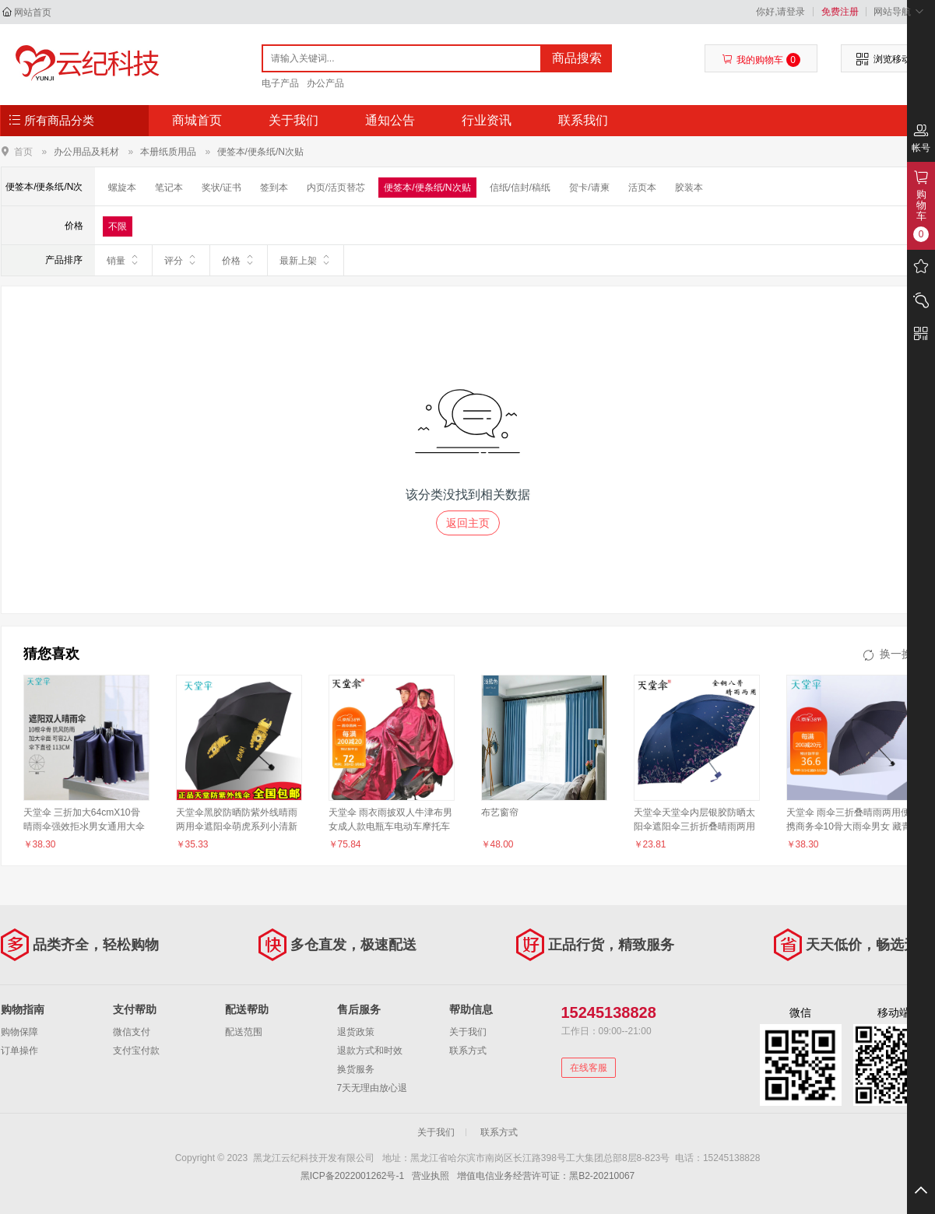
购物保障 (19, 1031)
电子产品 (280, 83)
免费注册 (840, 11)
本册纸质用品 (168, 151)
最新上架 (305, 260)
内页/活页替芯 (336, 187)
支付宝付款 (136, 1050)
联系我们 (583, 120)
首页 (23, 151)
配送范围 (243, 1031)
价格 (238, 260)
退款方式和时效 (369, 1050)
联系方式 (468, 1050)
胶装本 (689, 187)
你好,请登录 (780, 11)
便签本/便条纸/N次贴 (260, 151)
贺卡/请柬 (589, 187)
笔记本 (169, 187)
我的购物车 (761, 59)
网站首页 (32, 12)
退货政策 (355, 1031)
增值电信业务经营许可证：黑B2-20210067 (545, 1175)
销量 (123, 260)
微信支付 (131, 1031)
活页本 (642, 187)
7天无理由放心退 (372, 1087)
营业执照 (430, 1175)
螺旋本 (122, 187)
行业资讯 (486, 120)
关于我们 (293, 120)
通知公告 (390, 120)
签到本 (274, 187)
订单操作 (19, 1050)
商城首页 (197, 120)
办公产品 (325, 83)
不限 (117, 226)
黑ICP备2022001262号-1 (352, 1175)
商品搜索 (577, 58)
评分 (181, 260)
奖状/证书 (221, 187)
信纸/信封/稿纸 (520, 187)
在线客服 (588, 1067)
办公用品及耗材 (86, 151)
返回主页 (468, 523)
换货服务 (355, 1069)
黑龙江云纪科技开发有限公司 (84, 64)
